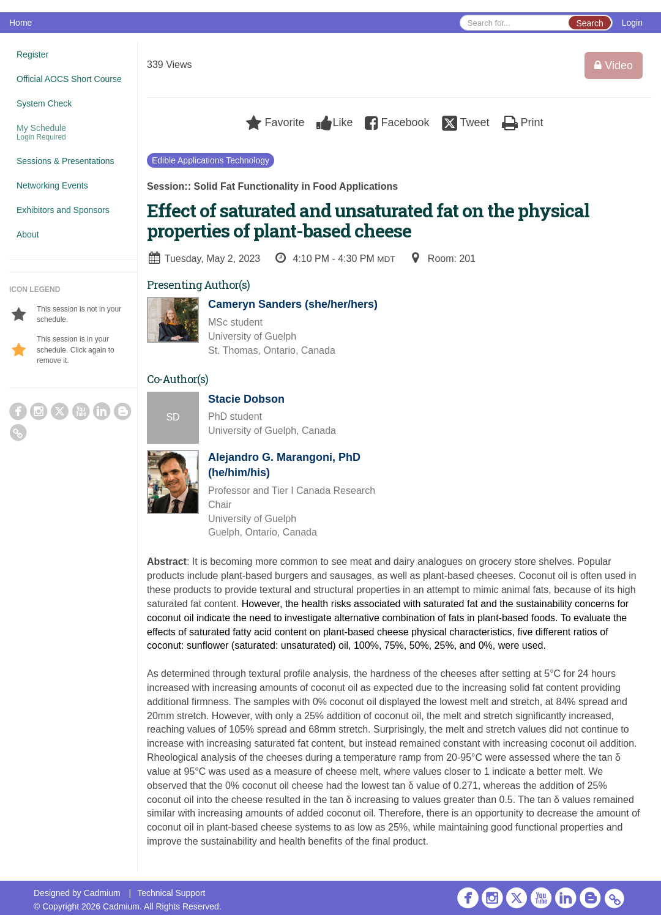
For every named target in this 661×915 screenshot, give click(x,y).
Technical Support (171, 893)
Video (613, 65)
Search (589, 23)
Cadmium (102, 893)
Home (20, 23)
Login (632, 23)
